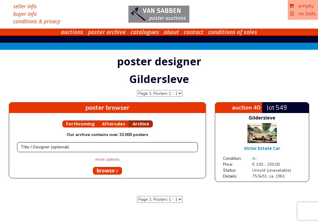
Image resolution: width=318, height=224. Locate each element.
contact (193, 32)
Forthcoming (80, 124)
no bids (303, 13)
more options (107, 159)
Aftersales (113, 124)
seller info (24, 6)
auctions (72, 32)
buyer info (25, 13)
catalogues (144, 32)
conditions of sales (232, 32)
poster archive (107, 32)
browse (107, 170)
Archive (141, 124)
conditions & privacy (36, 21)
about (171, 32)
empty (301, 5)
